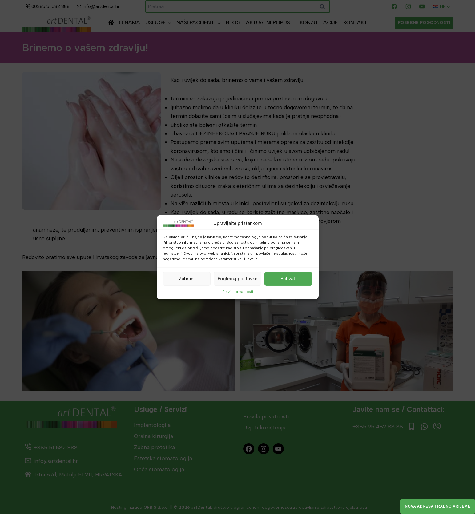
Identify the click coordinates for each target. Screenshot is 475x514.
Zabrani (187, 278)
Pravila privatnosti (237, 291)
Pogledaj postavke (237, 278)
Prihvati (288, 278)
